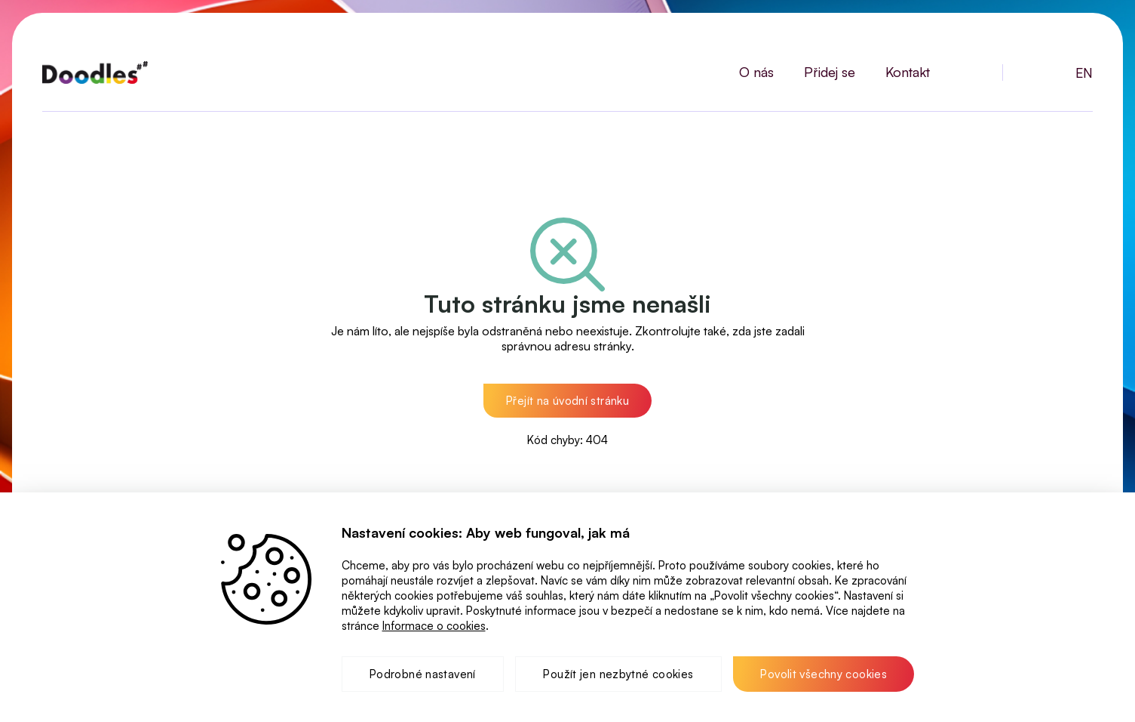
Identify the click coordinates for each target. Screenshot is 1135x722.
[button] (567, 401)
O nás (756, 71)
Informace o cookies (434, 626)
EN (1084, 72)
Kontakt (907, 71)
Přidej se (829, 71)
